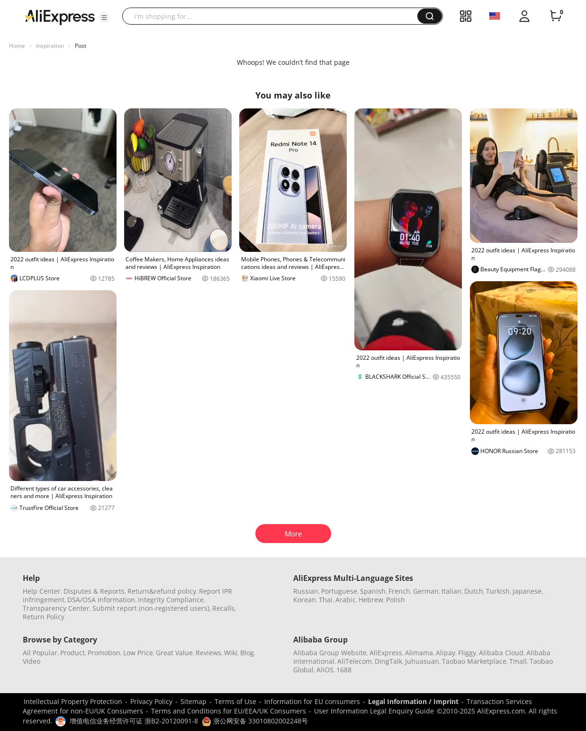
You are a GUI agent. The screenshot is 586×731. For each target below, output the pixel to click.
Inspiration (50, 46)
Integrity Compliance (171, 599)
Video (31, 661)
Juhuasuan (422, 661)
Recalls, (224, 608)
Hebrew (371, 599)
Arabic (345, 599)
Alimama (419, 652)
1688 (344, 669)
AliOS (325, 669)
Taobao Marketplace (474, 661)
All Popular (40, 652)
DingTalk (388, 661)
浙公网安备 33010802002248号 (255, 720)
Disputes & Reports (94, 591)
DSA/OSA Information (101, 599)
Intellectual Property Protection (73, 701)
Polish (395, 599)
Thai (326, 599)
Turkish (498, 591)
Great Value (174, 652)
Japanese (527, 591)
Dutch (473, 591)
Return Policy (43, 616)
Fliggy (467, 652)
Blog (247, 652)
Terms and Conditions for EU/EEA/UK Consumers (228, 710)
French (399, 591)
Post (80, 46)
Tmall (518, 661)
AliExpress (386, 652)
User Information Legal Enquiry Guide (374, 710)
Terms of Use (235, 701)
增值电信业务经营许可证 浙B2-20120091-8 (134, 720)
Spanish (373, 591)
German (426, 591)
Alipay (445, 652)
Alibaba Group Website (330, 652)
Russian (305, 591)
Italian (451, 591)
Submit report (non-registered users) (150, 608)
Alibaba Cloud (501, 652)
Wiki (230, 652)
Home (17, 46)
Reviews (208, 652)
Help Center (42, 591)
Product (72, 652)
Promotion (104, 652)
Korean (304, 599)
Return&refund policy (161, 591)
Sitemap (193, 701)
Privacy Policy (151, 701)
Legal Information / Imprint (413, 701)
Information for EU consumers (312, 701)
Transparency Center (56, 608)
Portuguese (339, 591)
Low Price (138, 652)
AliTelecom (354, 661)
